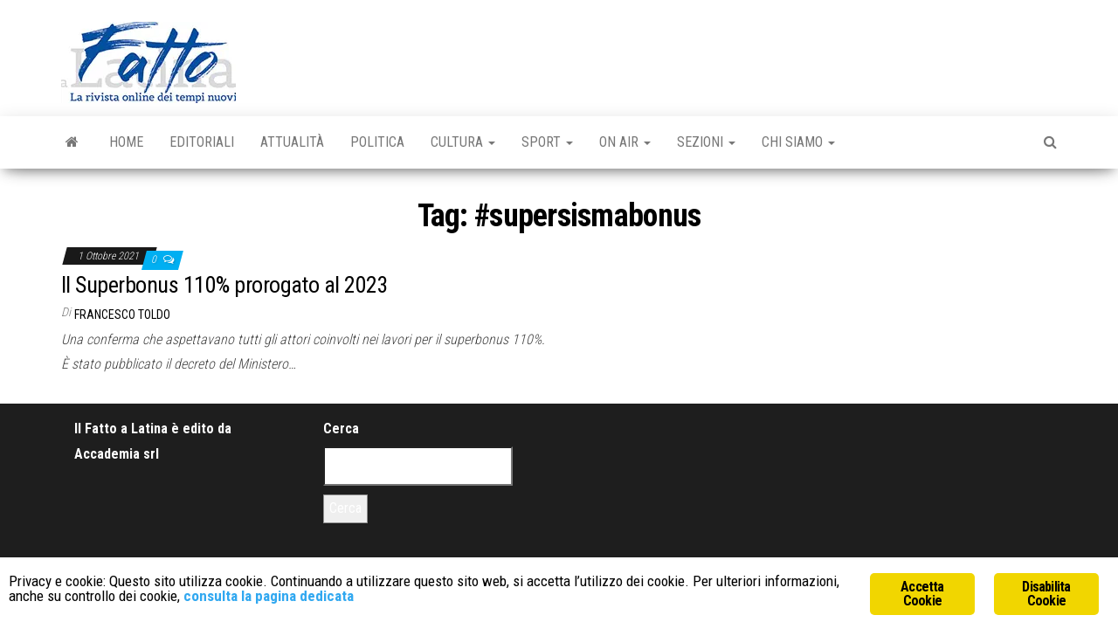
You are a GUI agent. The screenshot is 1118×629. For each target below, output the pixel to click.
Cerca (341, 428)
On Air (625, 142)
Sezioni (706, 142)
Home (126, 142)
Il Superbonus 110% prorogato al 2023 (224, 285)
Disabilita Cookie (1046, 593)
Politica (377, 142)
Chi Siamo (798, 142)
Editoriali (201, 142)
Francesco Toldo (122, 314)
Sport (547, 142)
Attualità (292, 142)
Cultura (463, 142)
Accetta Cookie (922, 593)
